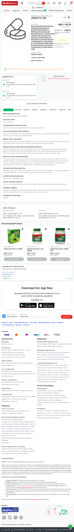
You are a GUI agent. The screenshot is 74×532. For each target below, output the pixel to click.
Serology (61, 344)
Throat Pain (40, 415)
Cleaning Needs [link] (6, 396)
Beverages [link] (23, 399)
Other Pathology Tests (61, 372)
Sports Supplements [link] (7, 382)
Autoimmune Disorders (52, 379)
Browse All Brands (44, 322)
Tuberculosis (50, 372)
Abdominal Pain (41, 418)
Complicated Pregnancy (63, 402)
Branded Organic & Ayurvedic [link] (9, 401)
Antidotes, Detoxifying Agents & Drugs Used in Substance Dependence (17, 439)
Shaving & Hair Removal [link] (8, 357)
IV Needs (4, 451)
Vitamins (54, 367)
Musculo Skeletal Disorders (44, 374)
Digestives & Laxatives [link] (17, 374)
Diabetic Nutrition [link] (19, 390)
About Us (5, 322)
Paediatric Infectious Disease (45, 402)
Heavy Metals (53, 377)
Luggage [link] (4, 399)
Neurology (62, 395)
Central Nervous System (8, 424)
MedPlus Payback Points (56, 10)
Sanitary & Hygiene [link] (13, 350)
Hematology (48, 346)
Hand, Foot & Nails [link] (20, 357)
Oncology (31, 426)
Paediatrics (60, 391)
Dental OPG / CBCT (42, 357)
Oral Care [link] (21, 350)
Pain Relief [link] (10, 371)
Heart (52, 365)
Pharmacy (7, 10)
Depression (56, 410)
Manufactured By (8, 210)
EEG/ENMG (44, 354)
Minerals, (34, 54)
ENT (46, 397)
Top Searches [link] (5, 413)
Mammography (65, 352)
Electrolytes (53, 381)
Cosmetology (63, 397)
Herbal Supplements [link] (7, 384)
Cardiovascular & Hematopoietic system (12, 421)
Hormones (33, 424)
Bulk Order (18, 325)
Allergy (43, 367)
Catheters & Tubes (27, 449)
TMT (38, 354)
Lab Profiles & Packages (43, 365)
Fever (65, 367)
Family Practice (52, 391)
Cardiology (55, 395)
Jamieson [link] (16, 384)
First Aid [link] (4, 371)
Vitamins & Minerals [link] (18, 382)
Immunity (49, 370)
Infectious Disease (63, 377)
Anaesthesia (5, 449)
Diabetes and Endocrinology (44, 395)
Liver (56, 365)
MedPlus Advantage (38, 10)
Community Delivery (8, 325)
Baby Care (10, 344)
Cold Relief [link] (17, 371)
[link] (10, 3)
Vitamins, (40, 54)
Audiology (39, 404)
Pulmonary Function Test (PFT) (55, 359)
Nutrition (16, 431)
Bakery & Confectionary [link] (13, 399)
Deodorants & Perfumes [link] (8, 354)
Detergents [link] (14, 396)
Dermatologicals (6, 433)
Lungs (60, 365)
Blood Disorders (41, 379)
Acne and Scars (66, 415)
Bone (44, 370)
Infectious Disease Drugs (21, 426)
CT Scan (42, 352)
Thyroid (49, 367)
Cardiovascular (13, 449)
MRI (38, 352)
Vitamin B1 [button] (43, 110)
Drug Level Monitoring (43, 377)
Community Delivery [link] (19, 529)
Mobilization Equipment (13, 451)
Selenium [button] (26, 110)
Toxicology (55, 374)
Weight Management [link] (7, 365)
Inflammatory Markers (43, 381)
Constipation (40, 413)
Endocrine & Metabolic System (23, 428)
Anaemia (60, 367)
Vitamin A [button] (35, 110)
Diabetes (39, 370)
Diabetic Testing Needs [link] (8, 390)
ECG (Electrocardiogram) (62, 357)
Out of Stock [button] (14, 259)
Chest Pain (40, 410)
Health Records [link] (6, 411)
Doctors (25, 10)
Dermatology (40, 397)
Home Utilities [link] (22, 396)
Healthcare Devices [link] (29, 374)
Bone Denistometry (59, 354)
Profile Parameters (53, 344)
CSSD (20, 449)
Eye (20, 431)
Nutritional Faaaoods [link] (26, 363)
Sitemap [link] (31, 529)
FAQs (10, 322)
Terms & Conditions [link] (67, 529)
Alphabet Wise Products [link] (16, 413)
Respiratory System (29, 421)
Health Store (38, 7)
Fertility (65, 365)
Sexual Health (50, 418)
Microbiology (67, 344)
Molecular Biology (57, 346)
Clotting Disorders (64, 374)
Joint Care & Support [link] (26, 371)
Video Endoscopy (41, 359)
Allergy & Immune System (9, 435)
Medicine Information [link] (8, 409)
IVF (55, 402)
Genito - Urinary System (8, 428)
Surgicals (31, 451)
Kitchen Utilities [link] (31, 396)
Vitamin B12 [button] (53, 110)
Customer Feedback (57, 322)
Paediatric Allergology (56, 400)
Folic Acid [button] (18, 110)
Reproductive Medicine (43, 400)
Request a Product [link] (16, 411)
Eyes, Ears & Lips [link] (20, 354)
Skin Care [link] (4, 350)
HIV (45, 372)
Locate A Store (21, 322)
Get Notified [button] (63, 40)
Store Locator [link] (25, 411)
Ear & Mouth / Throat (28, 431)
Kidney (39, 367)
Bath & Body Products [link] (7, 352)
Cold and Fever (48, 410)
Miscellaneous (5, 443)
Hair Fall (46, 415)
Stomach (62, 379)
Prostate (67, 370)
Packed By (42, 210)
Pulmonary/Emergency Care (9, 453)
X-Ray (47, 352)
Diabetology (56, 393)
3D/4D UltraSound (55, 352)
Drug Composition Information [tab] (37, 103)
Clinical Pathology (42, 344)
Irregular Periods (66, 413)
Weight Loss (63, 410)
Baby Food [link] (4, 344)
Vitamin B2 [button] (62, 110)
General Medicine (42, 391)
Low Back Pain (56, 413)
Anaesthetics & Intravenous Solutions (21, 433)
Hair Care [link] (27, 350)
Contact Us (26, 325)
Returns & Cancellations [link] (51, 529)
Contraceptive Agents (7, 426)
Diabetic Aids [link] (29, 390)
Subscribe (66, 317)
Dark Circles (48, 413)
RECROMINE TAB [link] (7, 274)
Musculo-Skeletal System (22, 424)
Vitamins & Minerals (7, 431)
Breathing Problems (55, 415)
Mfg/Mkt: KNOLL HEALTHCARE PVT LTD (42, 16)
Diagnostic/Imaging (23, 453)
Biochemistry (40, 346)
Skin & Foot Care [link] (6, 374)
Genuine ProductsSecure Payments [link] (59, 78)
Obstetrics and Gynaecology (44, 393)
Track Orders (33, 322)
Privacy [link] (39, 529)
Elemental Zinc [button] (8, 110)
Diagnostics (16, 10)
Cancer (55, 370)
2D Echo (50, 354)
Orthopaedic (24, 451)
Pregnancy (40, 372)
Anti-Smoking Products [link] (8, 376)
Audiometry (52, 357)
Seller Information (37, 60)
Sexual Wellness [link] (18, 352)
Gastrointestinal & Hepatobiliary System (12, 419)
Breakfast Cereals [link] (15, 363)
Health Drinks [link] (5, 363)
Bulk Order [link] (7, 529)
